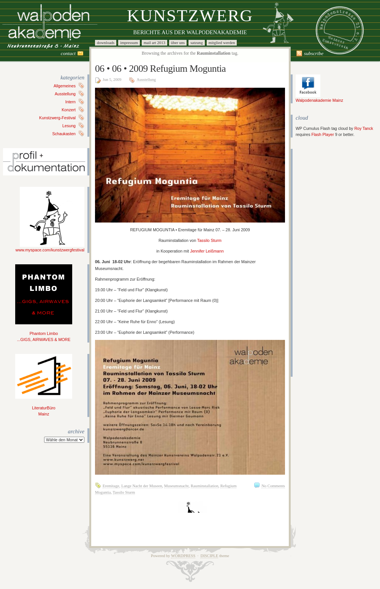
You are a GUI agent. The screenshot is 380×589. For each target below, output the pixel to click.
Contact (68, 53)
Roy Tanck (363, 128)
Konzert (69, 109)
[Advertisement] (318, 263)
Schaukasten (64, 133)
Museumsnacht (176, 486)
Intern (70, 101)
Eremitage (111, 486)
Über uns (178, 43)
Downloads (105, 43)
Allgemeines (65, 86)
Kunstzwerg (190, 15)
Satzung (196, 43)
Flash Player (322, 134)
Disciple (209, 556)
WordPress (183, 556)
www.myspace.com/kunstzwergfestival (50, 247)
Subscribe (313, 53)
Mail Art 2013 (154, 43)
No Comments (273, 486)
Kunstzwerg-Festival (57, 117)
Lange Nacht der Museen (141, 486)
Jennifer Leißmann (206, 251)
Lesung (69, 125)
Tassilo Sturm (209, 240)
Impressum (129, 43)
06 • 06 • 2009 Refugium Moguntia (160, 68)
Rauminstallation (204, 486)
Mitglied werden (222, 43)
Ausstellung (65, 94)
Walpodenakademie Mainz (319, 98)
